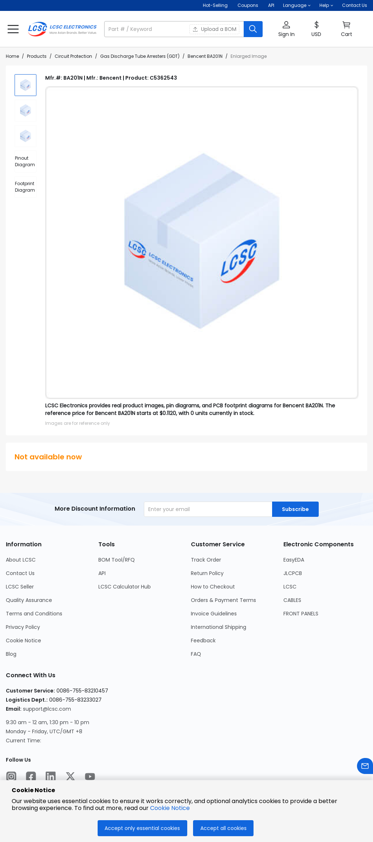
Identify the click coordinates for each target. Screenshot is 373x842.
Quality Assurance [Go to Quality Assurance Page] (29, 600)
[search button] (253, 29)
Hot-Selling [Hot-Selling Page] (216, 5)
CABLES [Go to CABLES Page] (292, 600)
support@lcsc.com (47, 709)
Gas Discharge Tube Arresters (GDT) (140, 56)
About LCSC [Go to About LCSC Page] (21, 559)
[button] (297, 5)
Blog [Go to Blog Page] (11, 654)
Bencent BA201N (205, 56)
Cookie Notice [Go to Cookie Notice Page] (23, 640)
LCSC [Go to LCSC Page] (290, 586)
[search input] (175, 29)
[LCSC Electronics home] (62, 29)
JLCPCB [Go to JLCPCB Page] (292, 573)
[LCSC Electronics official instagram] (11, 777)
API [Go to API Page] (102, 573)
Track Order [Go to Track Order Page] (206, 559)
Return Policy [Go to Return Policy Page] (207, 573)
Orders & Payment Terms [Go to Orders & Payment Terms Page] (223, 600)
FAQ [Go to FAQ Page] (196, 654)
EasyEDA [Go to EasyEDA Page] (293, 559)
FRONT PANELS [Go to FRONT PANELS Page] (300, 613)
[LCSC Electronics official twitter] (70, 777)
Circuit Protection (73, 56)
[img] (25, 85)
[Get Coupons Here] (247, 5)
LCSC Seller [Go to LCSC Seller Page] (20, 586)
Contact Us (354, 5)
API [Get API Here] (271, 5)
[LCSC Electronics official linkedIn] (50, 777)
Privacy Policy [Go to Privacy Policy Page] (23, 627)
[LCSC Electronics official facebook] (30, 777)
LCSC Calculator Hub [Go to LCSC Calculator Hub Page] (124, 586)
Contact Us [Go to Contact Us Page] (20, 573)
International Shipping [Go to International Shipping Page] (218, 627)
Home (12, 56)
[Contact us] (365, 767)
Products (37, 56)
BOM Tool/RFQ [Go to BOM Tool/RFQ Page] (116, 559)
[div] (25, 161)
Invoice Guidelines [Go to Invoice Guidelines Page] (214, 613)
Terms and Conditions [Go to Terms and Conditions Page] (34, 613)
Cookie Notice (170, 808)
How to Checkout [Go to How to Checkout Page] (213, 586)
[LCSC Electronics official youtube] (90, 777)
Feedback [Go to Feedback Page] (203, 640)
